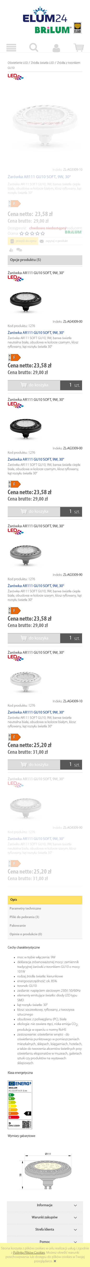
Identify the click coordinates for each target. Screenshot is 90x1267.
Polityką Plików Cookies (29, 1253)
